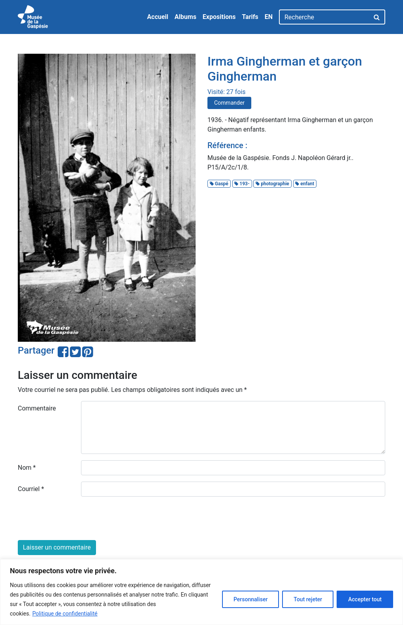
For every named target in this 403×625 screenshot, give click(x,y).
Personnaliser (250, 599)
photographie (272, 183)
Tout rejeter (308, 599)
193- (241, 183)
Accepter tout (365, 599)
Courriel (31, 489)
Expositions (219, 17)
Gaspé (219, 183)
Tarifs (250, 17)
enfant (304, 183)
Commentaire (37, 408)
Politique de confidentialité (65, 613)
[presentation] (78, 518)
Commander (229, 103)
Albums (185, 17)
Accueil (157, 17)
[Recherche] (324, 16)
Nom (27, 467)
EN (269, 17)
